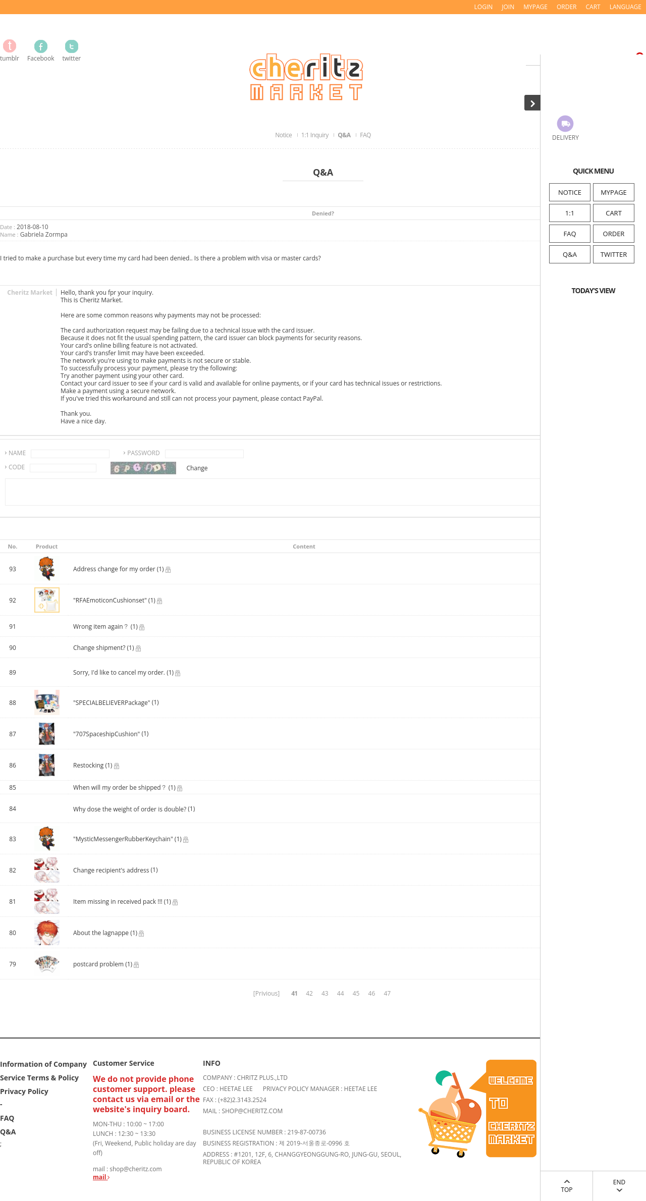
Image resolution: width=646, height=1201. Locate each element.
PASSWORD (143, 453)
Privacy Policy (24, 1091)
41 (294, 993)
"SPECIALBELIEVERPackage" (111, 702)
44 (340, 993)
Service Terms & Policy (39, 1077)
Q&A (570, 254)
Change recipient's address (112, 870)
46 (371, 993)
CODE (17, 467)
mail (101, 1177)
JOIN (508, 7)
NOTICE (569, 192)
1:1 (569, 212)
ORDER (614, 233)
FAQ (569, 233)
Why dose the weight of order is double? (129, 809)
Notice (284, 135)
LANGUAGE (625, 7)
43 (325, 993)
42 (309, 993)
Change (196, 468)
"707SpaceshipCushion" (106, 734)
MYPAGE (614, 192)
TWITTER (614, 254)
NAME (17, 453)
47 (387, 993)
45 (356, 993)
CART (614, 212)
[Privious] (266, 993)
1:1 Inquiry (315, 135)
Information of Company (43, 1064)
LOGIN (483, 7)
